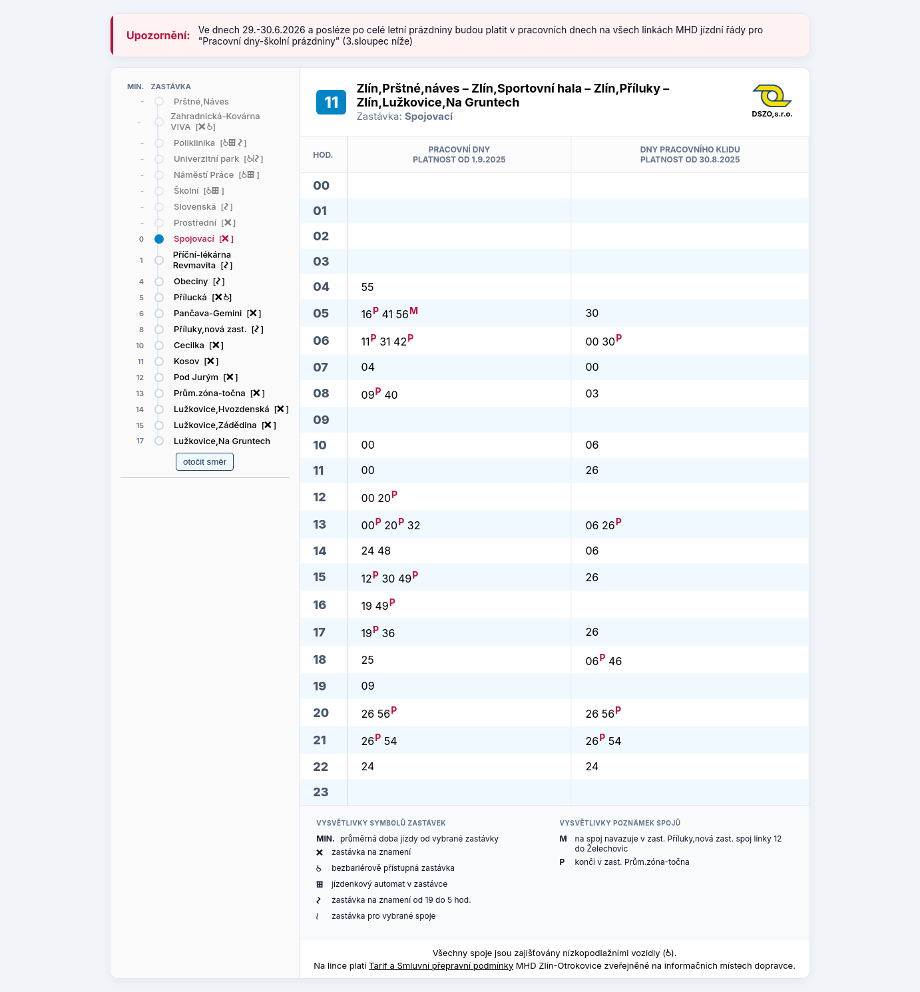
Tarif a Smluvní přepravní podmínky (441, 965)
